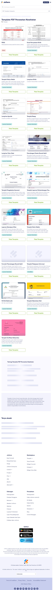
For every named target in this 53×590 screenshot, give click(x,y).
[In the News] (30, 503)
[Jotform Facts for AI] (33, 497)
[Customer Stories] (31, 514)
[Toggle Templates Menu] (30, 458)
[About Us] (30, 494)
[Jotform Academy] (11, 503)
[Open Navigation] (50, 2)
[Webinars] (9, 506)
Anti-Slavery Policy (26, 584)
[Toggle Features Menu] (9, 476)
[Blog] (28, 511)
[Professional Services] (12, 511)
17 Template (5, 21)
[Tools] (8, 479)
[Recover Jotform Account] (13, 520)
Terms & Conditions (11, 580)
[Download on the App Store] (26, 535)
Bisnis (4, 50)
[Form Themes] (31, 461)
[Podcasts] (9, 509)
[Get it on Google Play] (26, 530)
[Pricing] (8, 463)
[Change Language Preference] (26, 574)
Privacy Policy (22, 580)
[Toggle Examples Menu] (9, 469)
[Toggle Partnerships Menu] (30, 508)
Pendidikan (30, 271)
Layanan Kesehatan (32, 50)
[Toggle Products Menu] (9, 472)
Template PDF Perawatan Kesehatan (18, 19)
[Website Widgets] (32, 470)
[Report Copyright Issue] (13, 517)
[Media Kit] (29, 500)
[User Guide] (12, 497)
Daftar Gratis (46, 2)
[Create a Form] (10, 458)
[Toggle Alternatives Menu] (10, 484)
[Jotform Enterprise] (12, 466)
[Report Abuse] (13, 514)
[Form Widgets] (31, 464)
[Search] (2, 7)
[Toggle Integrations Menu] (30, 467)
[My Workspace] (11, 461)
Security (29, 580)
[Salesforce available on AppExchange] (26, 540)
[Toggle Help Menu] (10, 500)
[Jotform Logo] (5, 2)
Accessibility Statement (39, 580)
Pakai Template (13, 55)
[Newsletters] (29, 505)
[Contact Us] (10, 494)
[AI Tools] (8, 481)
